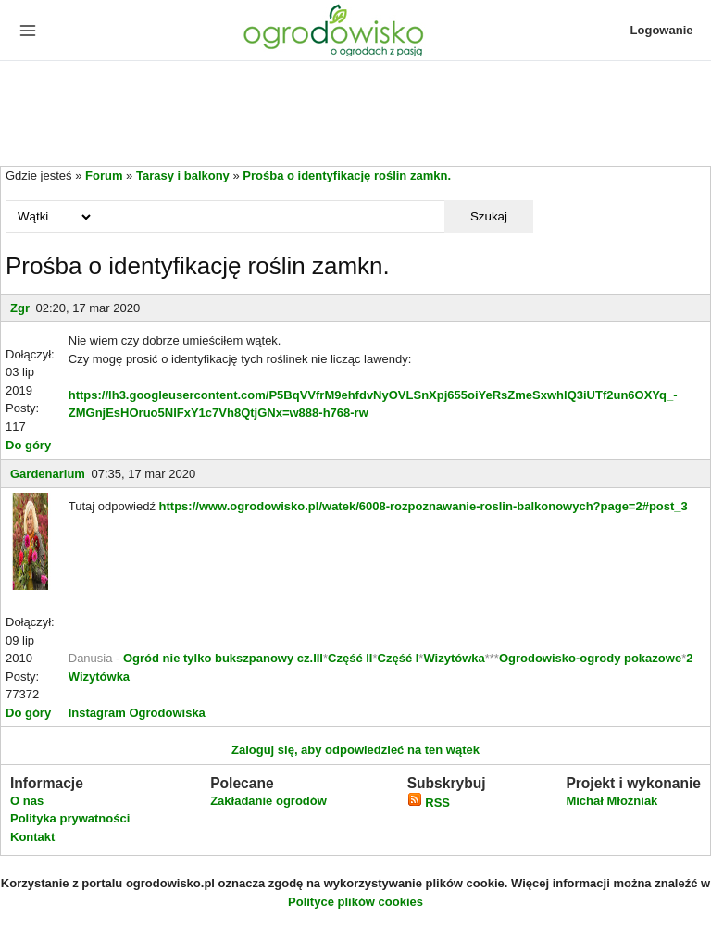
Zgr (20, 308)
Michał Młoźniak (611, 801)
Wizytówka (453, 658)
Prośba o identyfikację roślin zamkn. (347, 175)
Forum (103, 175)
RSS (428, 803)
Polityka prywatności (70, 818)
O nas (27, 801)
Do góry (28, 445)
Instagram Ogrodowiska (137, 713)
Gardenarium (47, 474)
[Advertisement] (355, 115)
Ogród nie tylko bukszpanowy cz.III (223, 658)
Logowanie (661, 30)
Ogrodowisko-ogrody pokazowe (590, 658)
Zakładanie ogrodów (268, 801)
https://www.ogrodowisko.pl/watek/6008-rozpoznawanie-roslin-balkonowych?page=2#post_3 (423, 506)
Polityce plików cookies (355, 902)
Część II (350, 658)
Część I (398, 658)
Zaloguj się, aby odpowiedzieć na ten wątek (355, 750)
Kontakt (32, 837)
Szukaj (488, 216)
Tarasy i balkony (183, 175)
